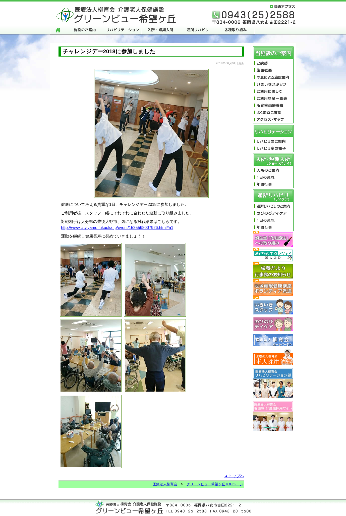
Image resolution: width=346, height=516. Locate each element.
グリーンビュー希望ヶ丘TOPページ (215, 484)
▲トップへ (234, 476)
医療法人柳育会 (165, 484)
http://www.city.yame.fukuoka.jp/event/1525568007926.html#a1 (117, 227)
